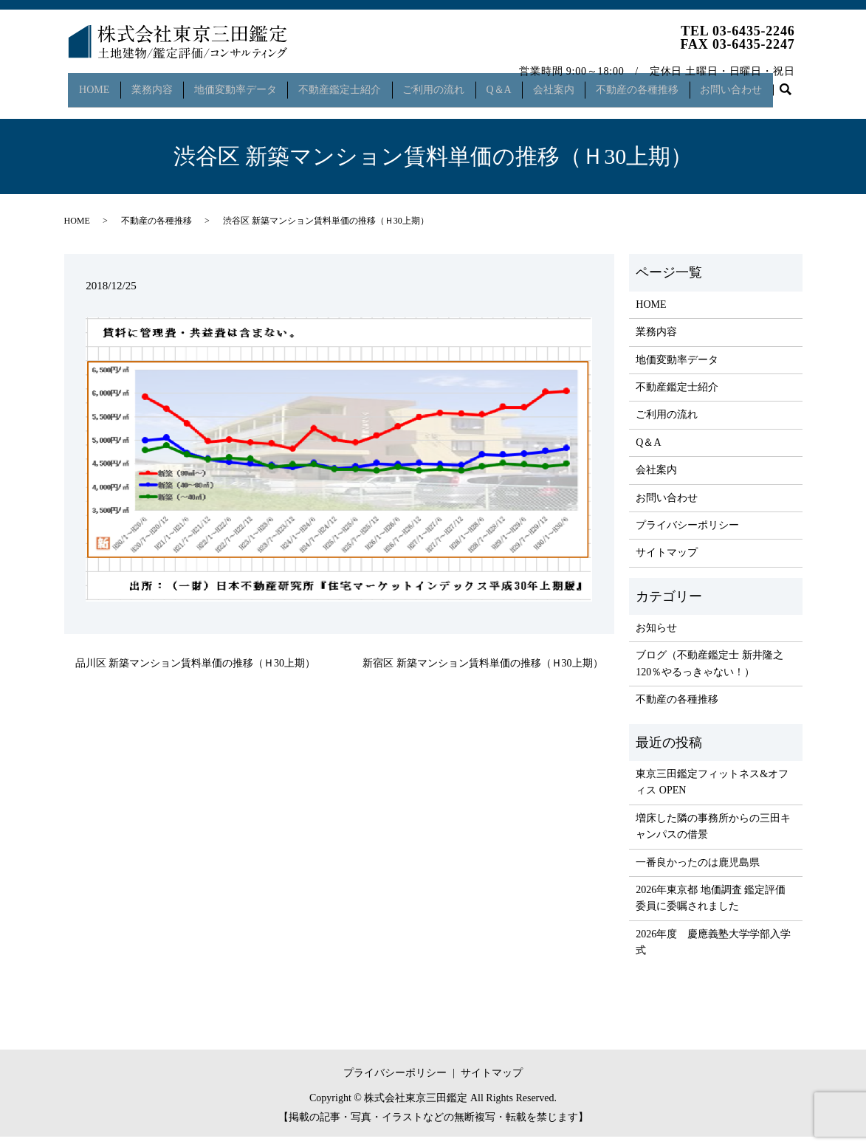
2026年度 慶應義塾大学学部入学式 (713, 952)
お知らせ (656, 638)
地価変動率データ (239, 83)
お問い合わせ (755, 83)
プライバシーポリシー (687, 536)
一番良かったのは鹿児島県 (698, 872)
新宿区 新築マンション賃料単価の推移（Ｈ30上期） (482, 673)
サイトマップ (667, 563)
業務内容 (152, 83)
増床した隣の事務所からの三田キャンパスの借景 (713, 836)
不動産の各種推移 (657, 83)
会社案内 (570, 83)
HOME (91, 83)
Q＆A (512, 83)
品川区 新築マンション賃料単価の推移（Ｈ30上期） (195, 673)
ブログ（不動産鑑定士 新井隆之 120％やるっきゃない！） (709, 674)
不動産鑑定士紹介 (346, 83)
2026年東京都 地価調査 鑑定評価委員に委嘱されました (711, 909)
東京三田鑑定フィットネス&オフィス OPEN (712, 793)
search (82, 107)
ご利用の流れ (444, 83)
